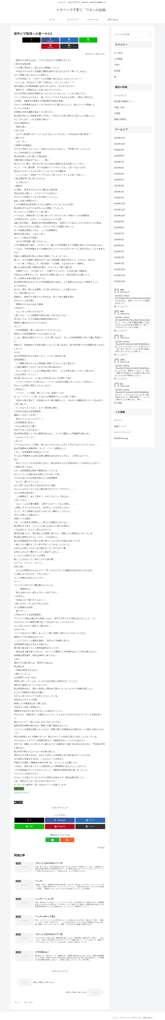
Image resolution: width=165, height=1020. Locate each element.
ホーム (113, 1013)
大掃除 (117, 113)
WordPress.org (121, 438)
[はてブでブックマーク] (52, 40)
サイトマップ (123, 1013)
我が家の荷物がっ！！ (124, 101)
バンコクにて (120, 95)
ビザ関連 (18, 796)
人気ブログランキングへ (21, 786)
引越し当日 (119, 107)
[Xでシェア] (21, 40)
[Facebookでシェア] (36, 40)
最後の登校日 (120, 119)
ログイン (118, 420)
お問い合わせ (147, 1013)
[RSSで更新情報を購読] (62, 833)
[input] (133, 34)
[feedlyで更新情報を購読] (57, 833)
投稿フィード (120, 426)
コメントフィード (122, 432)
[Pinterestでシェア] (83, 40)
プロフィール (135, 1013)
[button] (98, 40)
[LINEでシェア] (67, 40)
